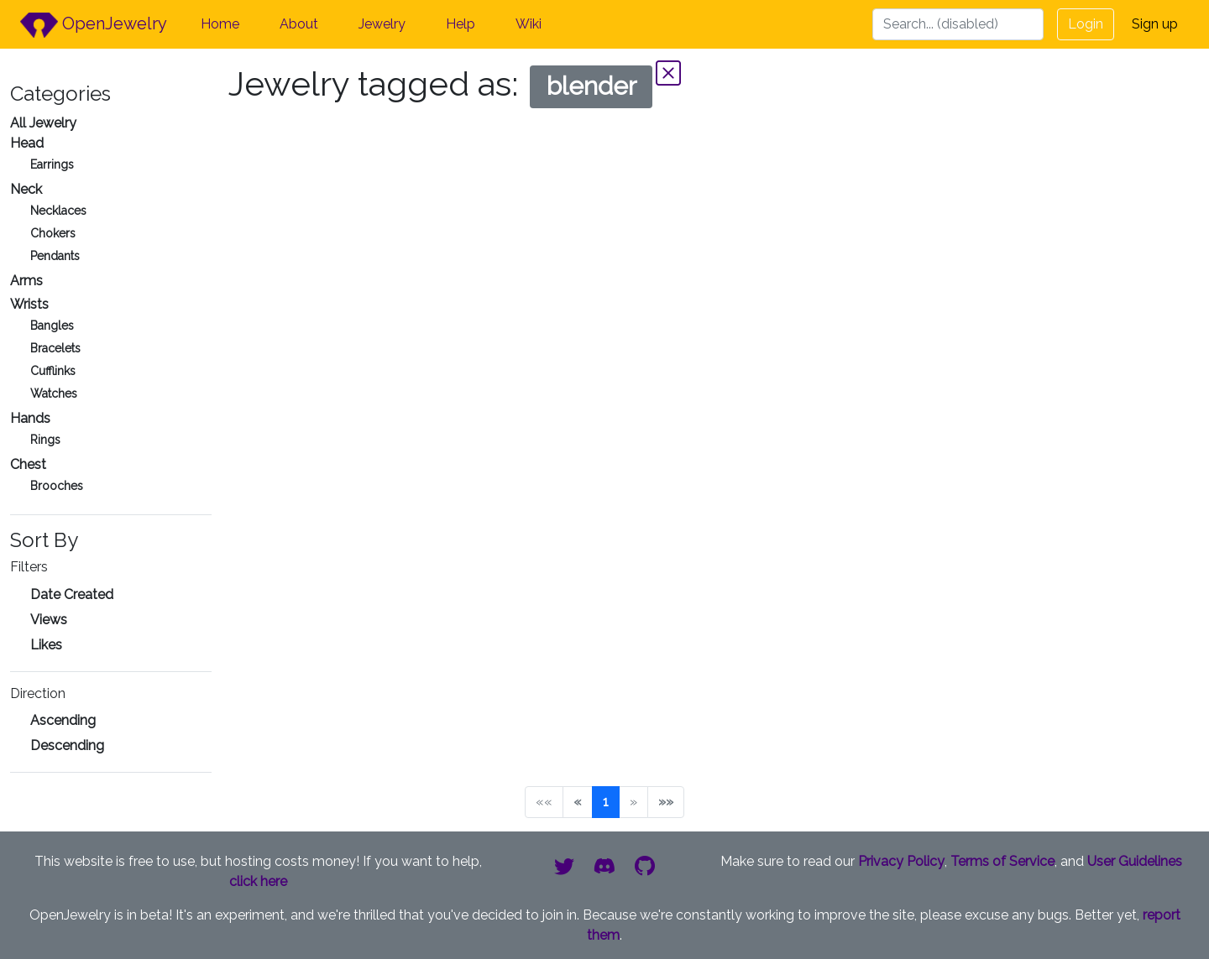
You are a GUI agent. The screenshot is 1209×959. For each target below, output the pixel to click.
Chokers (53, 233)
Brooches (56, 486)
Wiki (529, 24)
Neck (26, 189)
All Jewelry (43, 123)
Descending (67, 745)
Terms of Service (1002, 861)
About (299, 24)
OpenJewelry (93, 25)
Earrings (52, 164)
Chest (28, 464)
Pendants (55, 256)
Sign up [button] (1155, 24)
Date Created (71, 594)
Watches (53, 393)
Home (220, 24)
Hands (30, 418)
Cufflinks (53, 371)
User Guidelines (1134, 861)
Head (27, 143)
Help (460, 24)
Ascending (63, 720)
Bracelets (55, 348)
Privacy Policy (901, 861)
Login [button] (1085, 24)
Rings (45, 439)
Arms (26, 281)
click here (258, 881)
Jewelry (382, 24)
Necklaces (58, 210)
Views (48, 620)
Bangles (52, 325)
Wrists (29, 304)
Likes (46, 645)
